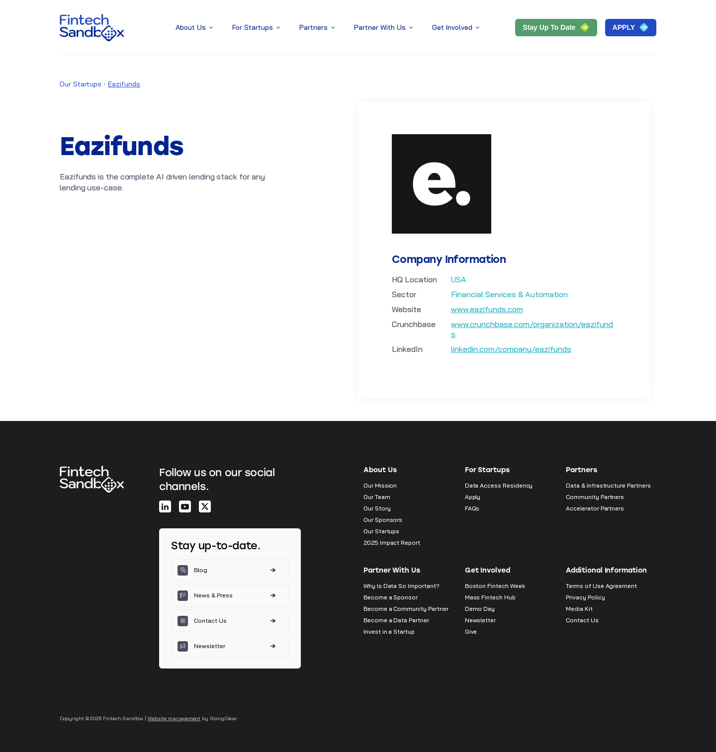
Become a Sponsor (390, 597)
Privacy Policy (585, 597)
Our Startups (80, 84)
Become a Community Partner (405, 608)
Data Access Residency (499, 485)
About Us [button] (195, 27)
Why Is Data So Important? (401, 585)
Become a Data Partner (396, 620)
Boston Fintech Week (495, 585)
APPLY (631, 27)
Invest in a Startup (389, 631)
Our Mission (380, 485)
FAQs (472, 508)
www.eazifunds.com (487, 309)
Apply (473, 497)
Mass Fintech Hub (490, 597)
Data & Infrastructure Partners (608, 485)
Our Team (376, 497)
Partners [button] (317, 27)
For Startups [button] (256, 27)
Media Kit (579, 608)
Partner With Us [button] (384, 27)
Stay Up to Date (556, 27)
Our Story (376, 508)
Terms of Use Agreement (601, 585)
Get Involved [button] (456, 27)
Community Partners (595, 497)
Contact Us (582, 620)
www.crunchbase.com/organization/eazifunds (532, 329)
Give (471, 631)
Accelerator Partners (595, 508)
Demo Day (480, 608)
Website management (174, 718)
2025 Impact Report (391, 542)
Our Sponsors (382, 519)
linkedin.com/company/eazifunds (511, 349)
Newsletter (480, 620)
